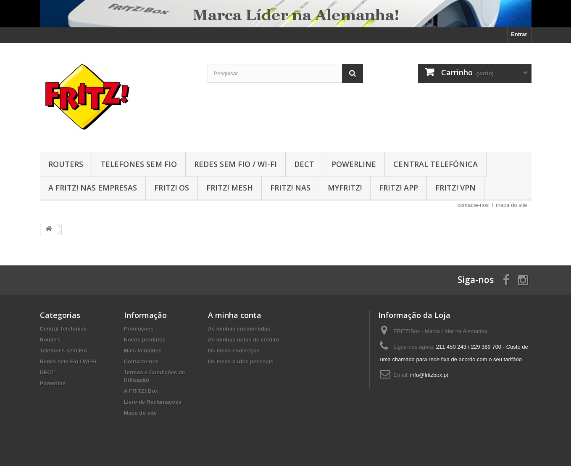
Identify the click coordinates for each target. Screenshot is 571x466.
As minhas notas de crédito (243, 339)
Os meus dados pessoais (241, 361)
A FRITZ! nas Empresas (92, 188)
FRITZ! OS (171, 188)
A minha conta (234, 315)
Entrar (519, 34)
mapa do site (511, 205)
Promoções (139, 329)
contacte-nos (473, 205)
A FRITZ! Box (141, 391)
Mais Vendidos (143, 350)
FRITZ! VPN (455, 188)
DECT (304, 164)
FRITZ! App (398, 188)
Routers (65, 164)
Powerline (354, 164)
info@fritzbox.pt (429, 375)
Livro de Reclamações (153, 402)
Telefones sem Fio (138, 164)
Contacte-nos (141, 361)
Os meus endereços (234, 350)
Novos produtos (145, 339)
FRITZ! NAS (290, 188)
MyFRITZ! (345, 188)
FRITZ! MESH (229, 188)
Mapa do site (140, 413)
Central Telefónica (435, 164)
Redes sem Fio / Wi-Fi (235, 164)
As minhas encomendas (239, 329)
